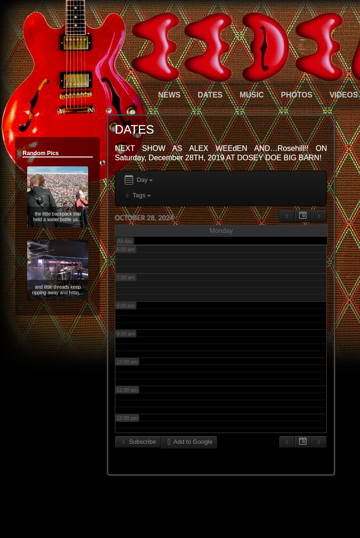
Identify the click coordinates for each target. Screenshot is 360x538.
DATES (210, 95)
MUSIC (252, 95)
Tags (137, 195)
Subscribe (138, 441)
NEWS (169, 95)
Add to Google (189, 441)
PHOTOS (296, 95)
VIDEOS (344, 95)
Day (138, 180)
